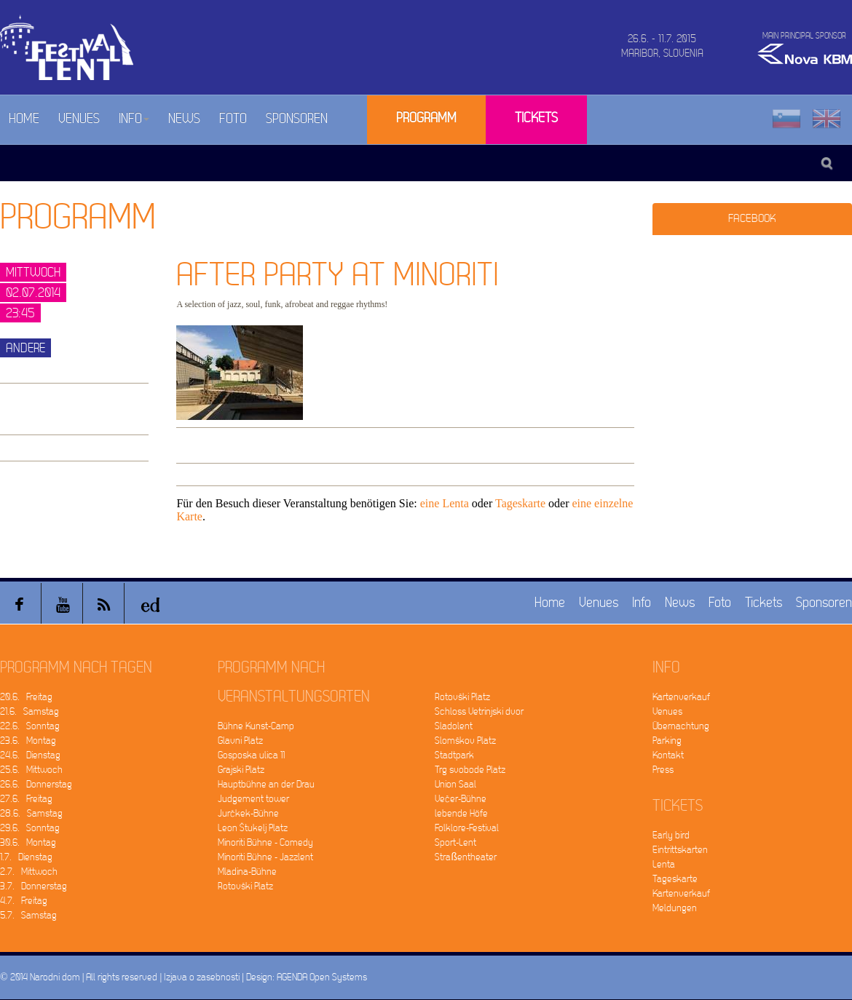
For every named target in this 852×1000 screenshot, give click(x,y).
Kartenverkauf (681, 696)
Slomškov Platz (465, 740)
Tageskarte (520, 503)
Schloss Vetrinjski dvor (479, 711)
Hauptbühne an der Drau (266, 784)
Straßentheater (466, 857)
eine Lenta (444, 503)
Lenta (663, 864)
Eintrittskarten (680, 849)
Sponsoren (297, 119)
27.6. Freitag (26, 798)
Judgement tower (253, 798)
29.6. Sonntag (30, 827)
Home (24, 119)
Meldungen (674, 907)
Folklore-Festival (467, 827)
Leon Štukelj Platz (253, 827)
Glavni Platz (240, 740)
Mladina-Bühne (247, 871)
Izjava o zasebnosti (202, 977)
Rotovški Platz (245, 886)
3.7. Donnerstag (33, 886)
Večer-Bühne (460, 798)
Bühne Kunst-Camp (256, 726)
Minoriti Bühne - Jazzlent (265, 857)
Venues (79, 119)
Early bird (671, 835)
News (184, 119)
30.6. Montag (28, 842)
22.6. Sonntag (30, 726)
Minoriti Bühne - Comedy (265, 842)
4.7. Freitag (23, 900)
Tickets (536, 118)
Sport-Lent (455, 842)
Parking (667, 740)
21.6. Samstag (29, 711)
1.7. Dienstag (26, 857)
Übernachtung (680, 726)
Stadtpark (454, 755)
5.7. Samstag (28, 915)
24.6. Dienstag (30, 755)
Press (663, 769)
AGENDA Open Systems (322, 977)
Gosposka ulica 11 (251, 755)
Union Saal (455, 784)
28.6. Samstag (31, 813)
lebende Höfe (461, 813)
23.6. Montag (28, 740)
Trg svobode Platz (470, 769)
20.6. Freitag (26, 696)
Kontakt (668, 755)
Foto (233, 119)
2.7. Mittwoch (29, 871)
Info (134, 119)
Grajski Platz (241, 769)
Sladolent (454, 726)
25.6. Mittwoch (31, 769)
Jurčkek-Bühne (248, 813)
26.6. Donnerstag (36, 784)
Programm (426, 118)
